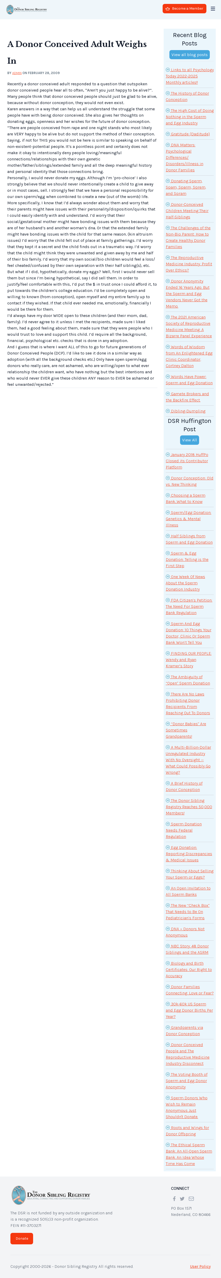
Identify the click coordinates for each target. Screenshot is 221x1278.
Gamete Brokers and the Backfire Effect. (187, 397)
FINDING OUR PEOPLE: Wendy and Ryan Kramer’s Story (189, 659)
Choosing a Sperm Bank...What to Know (185, 498)
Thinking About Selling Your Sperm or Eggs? (189, 874)
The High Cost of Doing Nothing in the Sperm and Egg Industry (190, 116)
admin (17, 73)
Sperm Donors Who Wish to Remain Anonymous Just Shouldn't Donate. (186, 1107)
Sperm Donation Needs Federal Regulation (184, 830)
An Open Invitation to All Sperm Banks (188, 891)
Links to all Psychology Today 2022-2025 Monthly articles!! (190, 76)
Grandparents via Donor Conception (184, 1030)
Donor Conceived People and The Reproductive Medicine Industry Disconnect (188, 1053)
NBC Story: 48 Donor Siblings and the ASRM (187, 949)
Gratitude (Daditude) (188, 134)
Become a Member (184, 8)
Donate (22, 1238)
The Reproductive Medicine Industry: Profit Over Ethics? (189, 263)
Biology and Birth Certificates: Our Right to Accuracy (189, 969)
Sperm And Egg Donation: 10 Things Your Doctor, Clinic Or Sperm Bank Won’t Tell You (188, 632)
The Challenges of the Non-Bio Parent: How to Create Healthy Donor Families (188, 237)
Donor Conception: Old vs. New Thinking (189, 481)
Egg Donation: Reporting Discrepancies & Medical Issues (189, 853)
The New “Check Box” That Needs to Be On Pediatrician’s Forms (188, 911)
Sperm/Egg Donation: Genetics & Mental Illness (188, 518)
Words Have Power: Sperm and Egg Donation (189, 379)
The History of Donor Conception (187, 96)
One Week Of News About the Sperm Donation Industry (185, 582)
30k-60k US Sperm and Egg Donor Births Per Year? (189, 1010)
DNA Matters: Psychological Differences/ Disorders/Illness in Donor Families (184, 157)
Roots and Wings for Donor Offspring (187, 1130)
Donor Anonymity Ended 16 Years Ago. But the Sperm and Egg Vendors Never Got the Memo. (188, 293)
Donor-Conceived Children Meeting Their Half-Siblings (187, 210)
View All (189, 439)
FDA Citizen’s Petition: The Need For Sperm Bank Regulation (189, 606)
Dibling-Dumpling (185, 411)
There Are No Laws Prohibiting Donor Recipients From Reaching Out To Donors (188, 703)
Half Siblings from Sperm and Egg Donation (189, 539)
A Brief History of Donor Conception (184, 786)
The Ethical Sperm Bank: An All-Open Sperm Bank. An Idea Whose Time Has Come (189, 1154)
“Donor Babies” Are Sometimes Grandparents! (186, 730)
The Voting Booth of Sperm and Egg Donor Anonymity (186, 1080)
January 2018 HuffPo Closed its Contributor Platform (187, 460)
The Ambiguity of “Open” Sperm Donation (188, 680)
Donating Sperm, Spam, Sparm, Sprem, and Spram (186, 187)
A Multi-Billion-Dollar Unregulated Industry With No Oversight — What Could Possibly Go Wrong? (188, 759)
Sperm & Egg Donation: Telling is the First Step (187, 559)
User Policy (200, 1266)
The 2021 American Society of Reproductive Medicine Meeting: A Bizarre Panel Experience (189, 326)
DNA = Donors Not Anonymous (185, 932)
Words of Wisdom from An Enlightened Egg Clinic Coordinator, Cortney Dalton (189, 356)
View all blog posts (189, 54)
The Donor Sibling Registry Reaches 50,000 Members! (189, 806)
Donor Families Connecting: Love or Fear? (190, 989)
